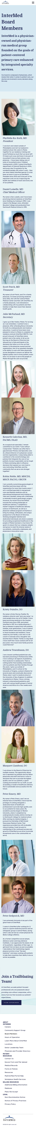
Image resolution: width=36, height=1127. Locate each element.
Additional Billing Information (16, 1085)
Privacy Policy (10, 1104)
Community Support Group (15, 1030)
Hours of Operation (12, 1037)
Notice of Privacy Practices (15, 1101)
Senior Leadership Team (14, 1047)
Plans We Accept (11, 1092)
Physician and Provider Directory (17, 1051)
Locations (8, 1044)
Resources (9, 1072)
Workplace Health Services (15, 1079)
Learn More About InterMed (16, 1041)
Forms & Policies (11, 1069)
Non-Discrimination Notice (15, 1097)
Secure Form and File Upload (16, 1062)
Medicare (8, 1088)
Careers (8, 1027)
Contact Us (9, 1059)
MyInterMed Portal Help (14, 1076)
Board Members (11, 1034)
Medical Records (11, 1065)
